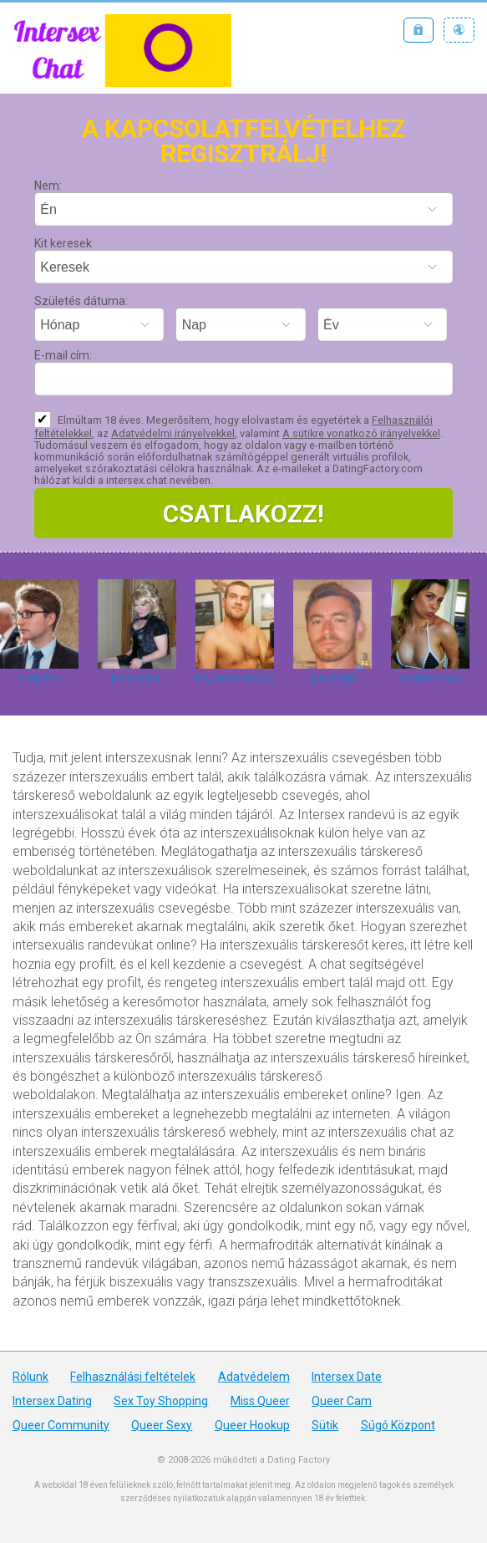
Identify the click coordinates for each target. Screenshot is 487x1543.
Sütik (325, 1425)
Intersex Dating (52, 1401)
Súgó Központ (398, 1425)
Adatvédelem (254, 1376)
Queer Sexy (161, 1425)
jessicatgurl (137, 679)
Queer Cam (342, 1401)
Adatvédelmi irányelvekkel (173, 433)
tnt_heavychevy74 (234, 679)
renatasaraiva (430, 679)
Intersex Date (347, 1376)
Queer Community (61, 1425)
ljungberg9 (332, 679)
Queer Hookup (252, 1425)
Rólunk (30, 1376)
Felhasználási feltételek (132, 1376)
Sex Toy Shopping (161, 1401)
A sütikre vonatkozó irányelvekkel (361, 433)
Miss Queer (260, 1401)
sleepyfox (38, 679)
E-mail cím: (63, 355)
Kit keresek (63, 243)
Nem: (48, 185)
